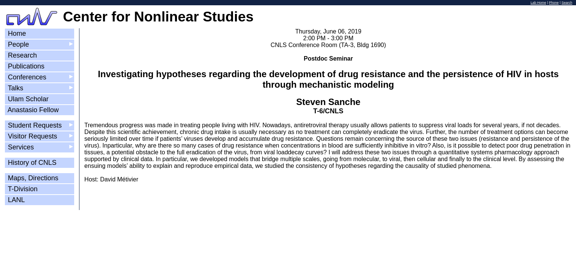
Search (566, 3)
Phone (554, 3)
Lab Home (538, 3)
